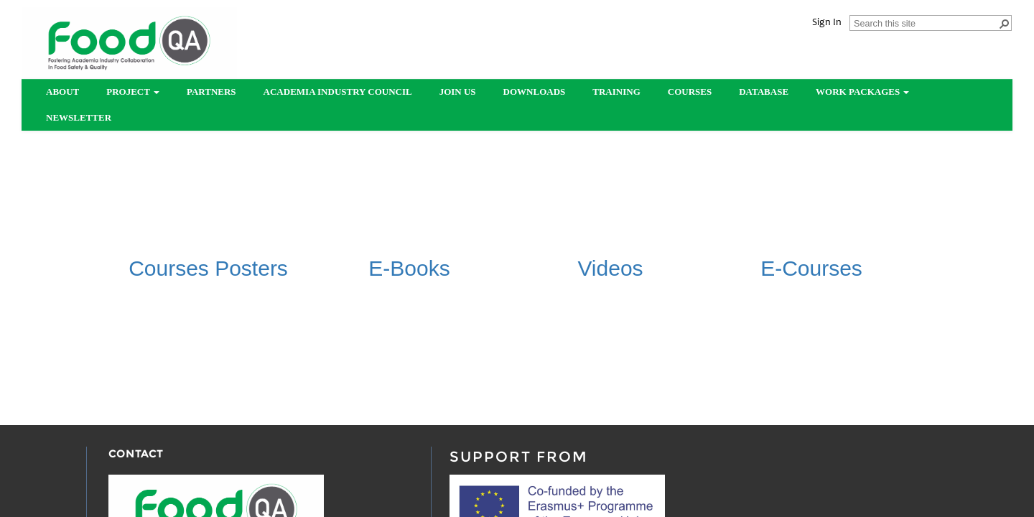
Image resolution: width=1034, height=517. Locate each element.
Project (132, 91)
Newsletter (78, 117)
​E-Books (409, 268)
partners (211, 91)
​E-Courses (811, 268)
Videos (610, 268)
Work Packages (862, 91)
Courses (690, 91)
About (62, 91)
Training (616, 91)
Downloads (534, 91)
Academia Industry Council (338, 91)
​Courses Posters (208, 268)
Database (763, 91)
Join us (457, 91)
